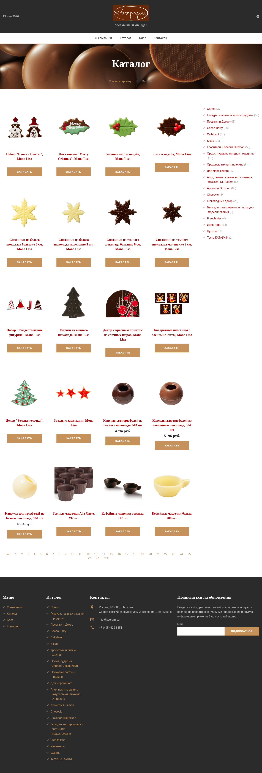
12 (88, 543)
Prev (8, 543)
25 (189, 543)
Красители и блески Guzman (228, 147)
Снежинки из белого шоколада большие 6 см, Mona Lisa (24, 244)
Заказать (24, 171)
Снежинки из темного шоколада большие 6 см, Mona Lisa (122, 244)
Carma (214, 108)
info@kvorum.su (109, 608)
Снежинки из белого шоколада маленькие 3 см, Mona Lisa (73, 244)
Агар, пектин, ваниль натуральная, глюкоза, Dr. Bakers (66, 683)
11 (80, 543)
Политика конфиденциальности (50, 765)
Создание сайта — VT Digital (88, 765)
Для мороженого (220, 170)
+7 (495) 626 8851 (110, 616)
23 (174, 543)
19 (143, 543)
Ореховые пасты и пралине (227, 164)
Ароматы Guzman (221, 188)
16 (119, 543)
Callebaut (216, 134)
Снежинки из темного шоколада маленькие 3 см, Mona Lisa (172, 244)
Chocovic (216, 194)
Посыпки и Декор (221, 121)
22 (166, 543)
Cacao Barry (218, 127)
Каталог (125, 38)
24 (182, 543)
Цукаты (214, 231)
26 (89, 546)
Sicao (213, 140)
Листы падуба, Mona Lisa (172, 154)
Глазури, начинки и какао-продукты (233, 115)
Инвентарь (217, 224)
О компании (103, 38)
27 (97, 546)
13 (96, 543)
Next (106, 546)
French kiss (216, 218)
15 (112, 543)
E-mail (180, 613)
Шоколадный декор (222, 201)
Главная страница (121, 81)
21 (158, 543)
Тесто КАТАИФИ (220, 237)
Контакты (160, 38)
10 (73, 543)
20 (150, 543)
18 (135, 543)
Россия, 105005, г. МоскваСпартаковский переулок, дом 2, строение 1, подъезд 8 (135, 598)
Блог (142, 38)
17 (127, 543)
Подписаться (242, 620)
